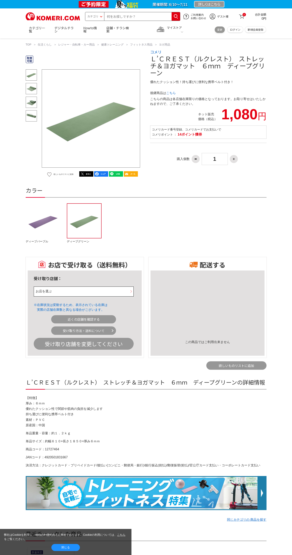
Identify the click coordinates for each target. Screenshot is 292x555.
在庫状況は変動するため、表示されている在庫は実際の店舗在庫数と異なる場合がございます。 (72, 307)
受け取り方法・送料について (84, 330)
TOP (29, 44)
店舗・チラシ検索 (117, 29)
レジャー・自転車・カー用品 (76, 44)
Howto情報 (90, 29)
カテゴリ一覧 (37, 29)
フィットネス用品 (141, 44)
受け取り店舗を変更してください (84, 343)
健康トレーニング (112, 44)
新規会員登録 (255, 29)
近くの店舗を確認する (84, 319)
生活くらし (45, 44)
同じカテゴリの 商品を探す (246, 519)
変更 (219, 29)
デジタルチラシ (64, 29)
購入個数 (183, 159)
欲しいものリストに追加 (236, 365)
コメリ (156, 52)
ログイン (235, 29)
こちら (171, 93)
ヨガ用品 (164, 44)
